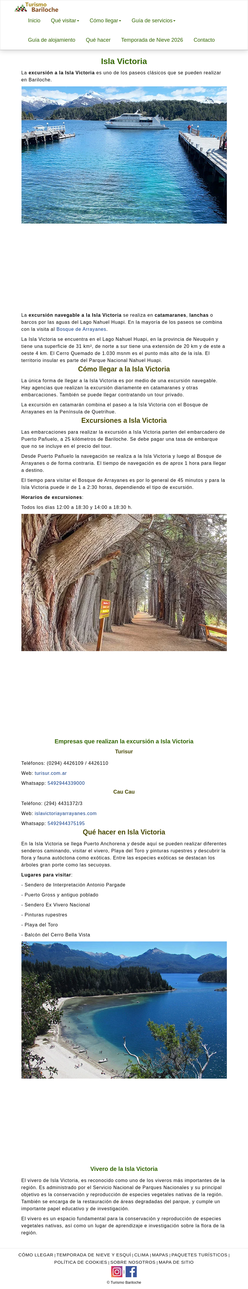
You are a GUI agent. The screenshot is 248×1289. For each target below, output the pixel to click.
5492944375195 (66, 823)
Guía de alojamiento (51, 40)
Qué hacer (98, 40)
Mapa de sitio (176, 1262)
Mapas (160, 1254)
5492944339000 (66, 783)
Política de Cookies (80, 1262)
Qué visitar (65, 21)
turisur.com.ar (51, 773)
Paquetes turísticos (199, 1254)
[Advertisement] (124, 268)
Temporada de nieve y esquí (94, 1254)
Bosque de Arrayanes (81, 329)
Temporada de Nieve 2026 (152, 40)
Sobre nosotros (133, 1262)
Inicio (34, 21)
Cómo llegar (105, 21)
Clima (141, 1254)
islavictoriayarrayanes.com (66, 813)
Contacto (204, 40)
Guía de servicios (154, 21)
